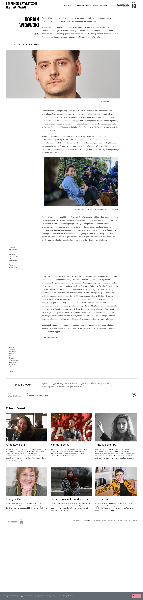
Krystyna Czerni (15, 572)
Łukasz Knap (103, 572)
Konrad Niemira (60, 518)
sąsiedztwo (30, 468)
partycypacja (38, 468)
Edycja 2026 (68, 5)
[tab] (112, 5)
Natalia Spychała (105, 518)
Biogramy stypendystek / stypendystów (92, 5)
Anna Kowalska (15, 518)
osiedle (45, 468)
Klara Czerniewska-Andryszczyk (70, 572)
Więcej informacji (68, 596)
